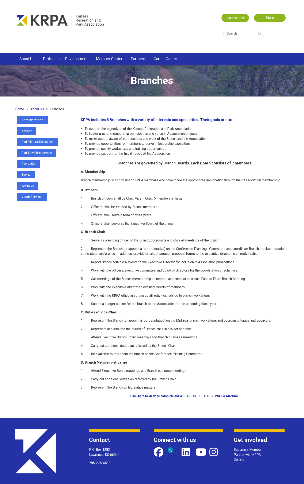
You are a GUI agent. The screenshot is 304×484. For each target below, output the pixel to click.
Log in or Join (235, 18)
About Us (37, 109)
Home (19, 109)
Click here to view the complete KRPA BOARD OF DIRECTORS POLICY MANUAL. (184, 396)
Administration (32, 120)
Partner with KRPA (247, 455)
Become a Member (248, 450)
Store (270, 18)
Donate (239, 460)
